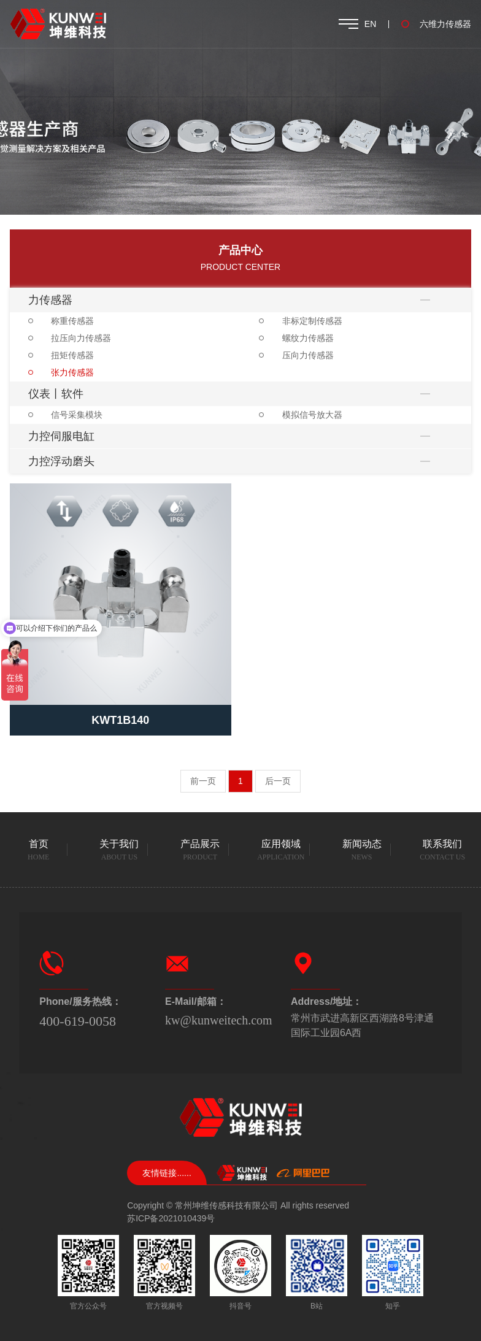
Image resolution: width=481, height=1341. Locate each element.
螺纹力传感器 (308, 338)
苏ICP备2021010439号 (171, 1218)
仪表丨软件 (55, 394)
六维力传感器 (445, 24)
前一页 (203, 781)
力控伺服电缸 (61, 436)
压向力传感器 (308, 355)
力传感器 (50, 300)
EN (370, 24)
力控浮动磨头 (61, 461)
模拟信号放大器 (312, 415)
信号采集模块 (76, 415)
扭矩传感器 (72, 355)
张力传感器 (72, 372)
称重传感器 (72, 321)
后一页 (278, 781)
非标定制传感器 (312, 321)
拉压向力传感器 (81, 338)
